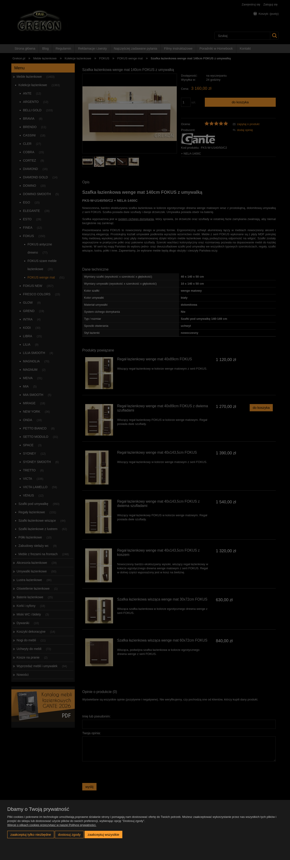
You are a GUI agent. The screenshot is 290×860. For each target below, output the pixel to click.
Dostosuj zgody (69, 834)
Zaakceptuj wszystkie (103, 834)
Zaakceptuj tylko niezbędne (30, 834)
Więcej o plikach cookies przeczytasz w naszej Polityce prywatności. (51, 825)
